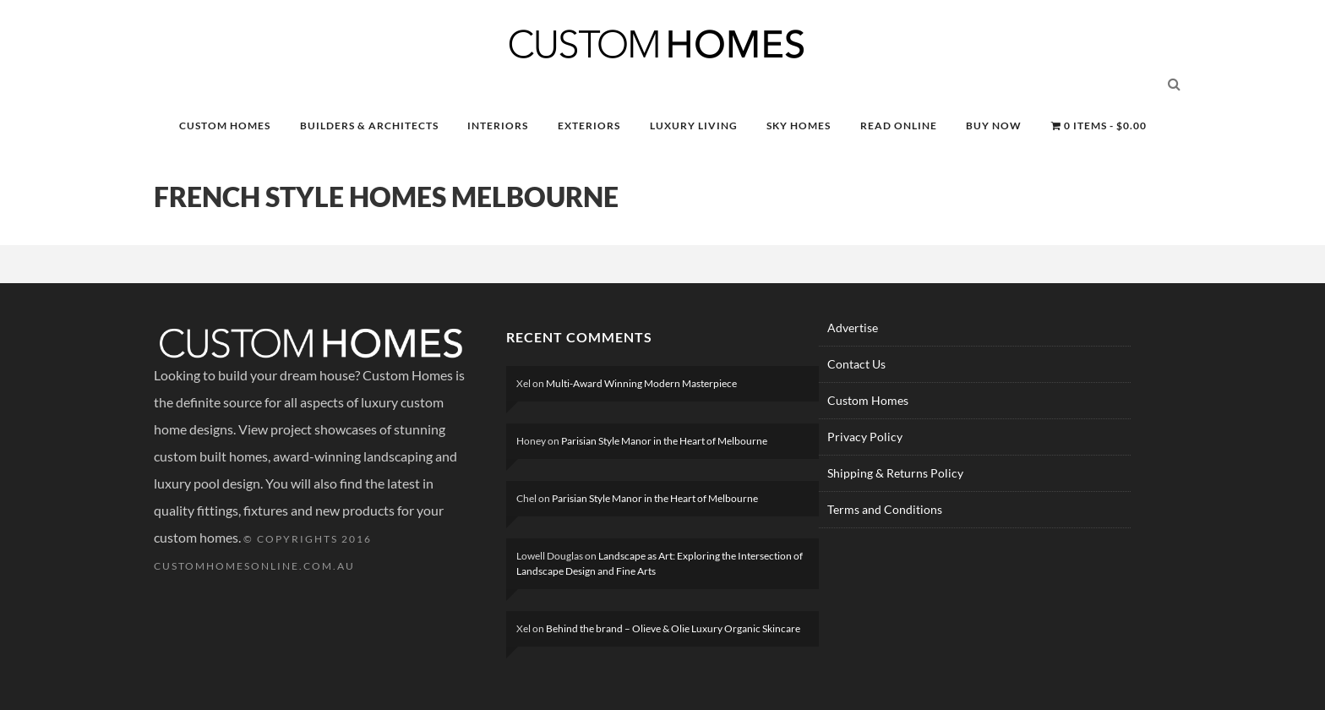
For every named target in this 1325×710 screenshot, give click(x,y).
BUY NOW (994, 125)
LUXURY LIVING (694, 125)
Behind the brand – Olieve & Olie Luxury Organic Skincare (673, 628)
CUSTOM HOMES (224, 125)
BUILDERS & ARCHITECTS (369, 125)
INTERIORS (497, 125)
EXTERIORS (589, 125)
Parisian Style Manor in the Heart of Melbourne (664, 440)
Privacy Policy (864, 436)
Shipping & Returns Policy (895, 473)
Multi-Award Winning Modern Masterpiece (641, 383)
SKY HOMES (798, 125)
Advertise (852, 327)
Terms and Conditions (884, 509)
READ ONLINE (898, 125)
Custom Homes (867, 400)
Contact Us (856, 364)
